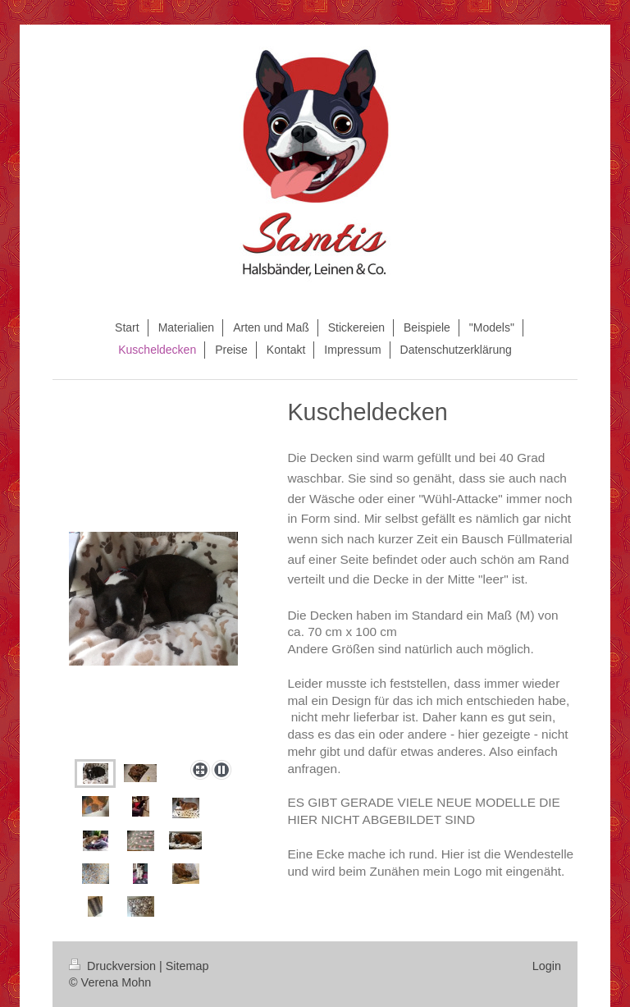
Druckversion (114, 966)
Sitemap (187, 966)
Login (546, 966)
